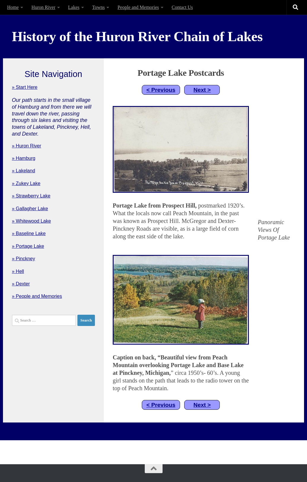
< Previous (161, 90)
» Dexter (21, 283)
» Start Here (24, 87)
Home (13, 7)
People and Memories (138, 7)
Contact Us (182, 7)
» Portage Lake (28, 246)
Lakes (73, 7)
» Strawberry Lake (31, 195)
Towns (98, 7)
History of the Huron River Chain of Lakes (137, 36)
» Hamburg (23, 158)
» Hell (18, 271)
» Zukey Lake (26, 183)
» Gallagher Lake (30, 208)
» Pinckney (23, 258)
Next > (202, 90)
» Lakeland (23, 170)
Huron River (43, 7)
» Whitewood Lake (31, 221)
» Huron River (26, 145)
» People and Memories (37, 296)
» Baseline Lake (29, 233)
